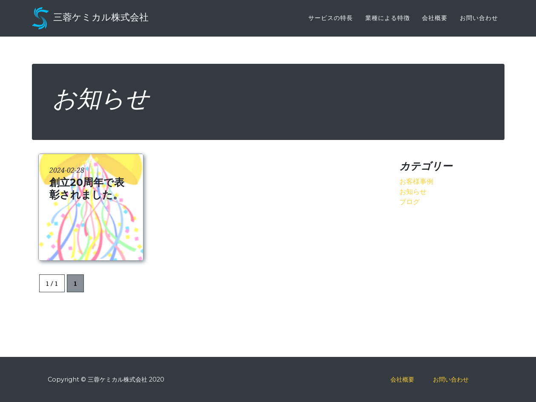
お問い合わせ (479, 23)
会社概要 (434, 23)
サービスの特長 (330, 23)
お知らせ (413, 191)
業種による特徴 (387, 23)
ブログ (409, 201)
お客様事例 (416, 181)
